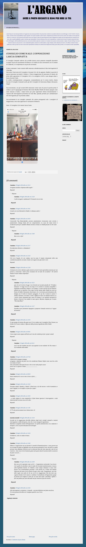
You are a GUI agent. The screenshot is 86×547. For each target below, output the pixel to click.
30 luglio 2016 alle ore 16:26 (23, 433)
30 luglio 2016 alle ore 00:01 (23, 331)
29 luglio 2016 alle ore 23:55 (23, 320)
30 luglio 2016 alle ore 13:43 (27, 417)
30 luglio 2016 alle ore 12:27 (27, 306)
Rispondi (12, 190)
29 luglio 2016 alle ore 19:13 (23, 185)
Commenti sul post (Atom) (18, 539)
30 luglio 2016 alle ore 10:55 (23, 396)
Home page (32, 536)
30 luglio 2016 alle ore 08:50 (23, 374)
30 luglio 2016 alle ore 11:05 (23, 407)
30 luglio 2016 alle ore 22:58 (27, 461)
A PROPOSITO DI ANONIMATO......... (71, 100)
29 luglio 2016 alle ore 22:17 (23, 245)
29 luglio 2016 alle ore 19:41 (23, 208)
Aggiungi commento (12, 498)
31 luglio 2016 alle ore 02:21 (27, 343)
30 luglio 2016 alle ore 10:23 (27, 282)
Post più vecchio (53, 536)
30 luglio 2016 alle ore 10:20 (23, 384)
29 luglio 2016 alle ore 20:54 (23, 218)
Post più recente (11, 536)
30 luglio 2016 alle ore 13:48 (27, 233)
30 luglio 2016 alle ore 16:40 (23, 443)
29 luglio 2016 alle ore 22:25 (23, 255)
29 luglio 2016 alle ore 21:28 (27, 196)
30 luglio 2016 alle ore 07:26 (23, 357)
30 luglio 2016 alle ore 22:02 (23, 488)
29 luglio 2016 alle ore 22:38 (23, 267)
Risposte (14, 193)
